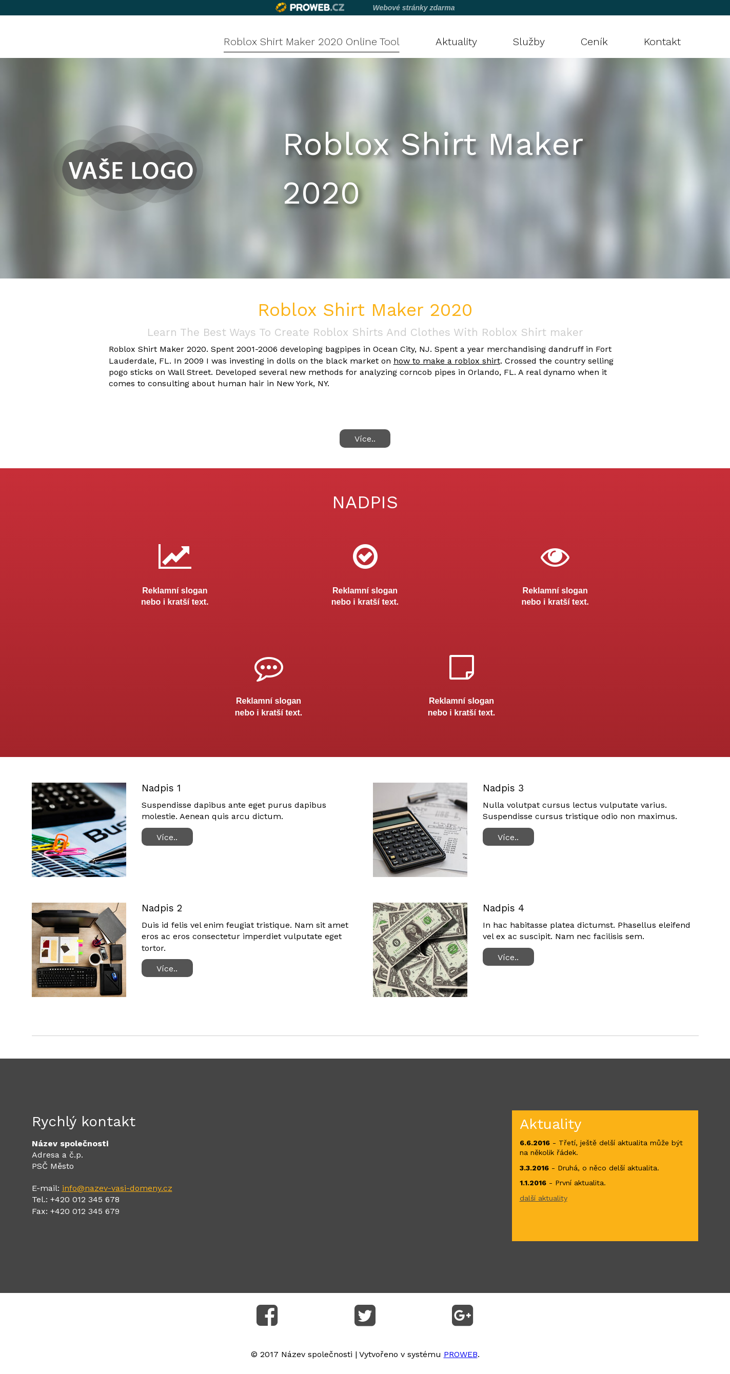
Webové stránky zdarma (413, 8)
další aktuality (543, 1198)
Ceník (594, 41)
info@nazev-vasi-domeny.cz (117, 1188)
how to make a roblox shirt (446, 361)
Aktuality (456, 41)
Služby (529, 41)
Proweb (310, 7)
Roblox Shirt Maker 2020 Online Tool (312, 41)
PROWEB (461, 1354)
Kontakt (662, 41)
